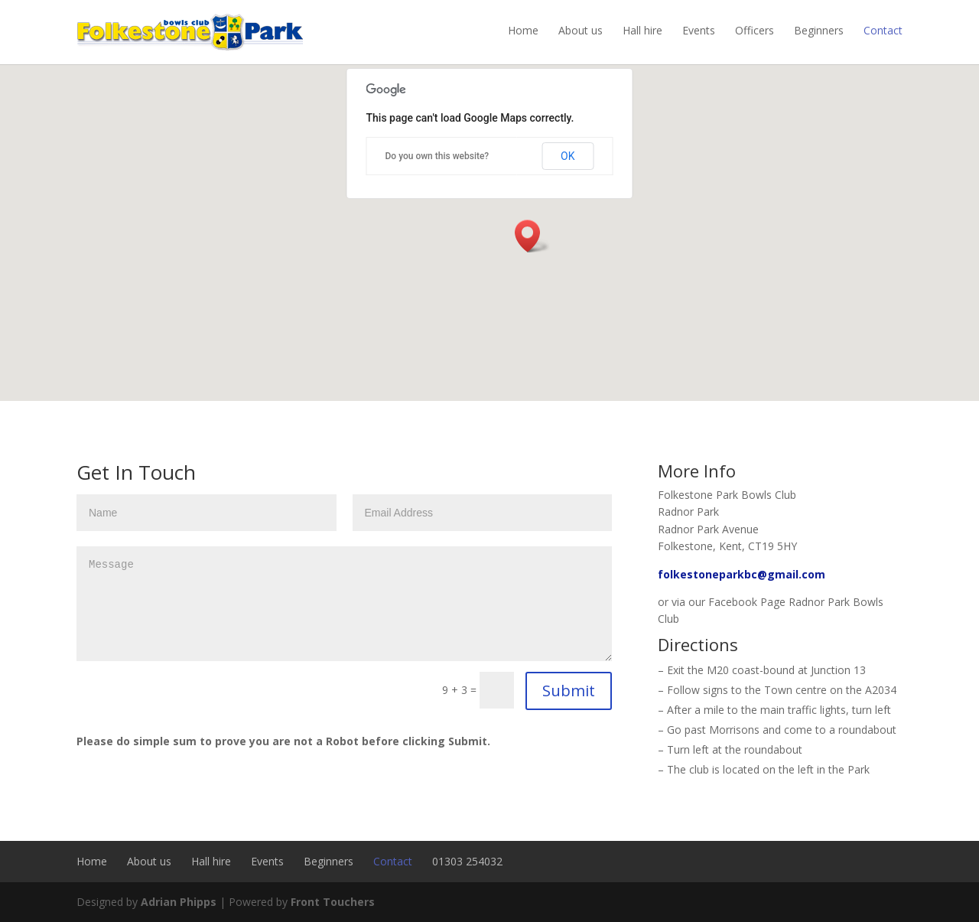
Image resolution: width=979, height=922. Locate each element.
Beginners (819, 30)
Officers (754, 30)
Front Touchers (333, 901)
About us (580, 30)
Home (523, 30)
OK (567, 156)
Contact (883, 30)
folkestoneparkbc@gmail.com (741, 574)
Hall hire (642, 30)
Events (698, 30)
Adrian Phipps (178, 901)
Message (344, 603)
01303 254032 (467, 861)
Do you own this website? (437, 156)
